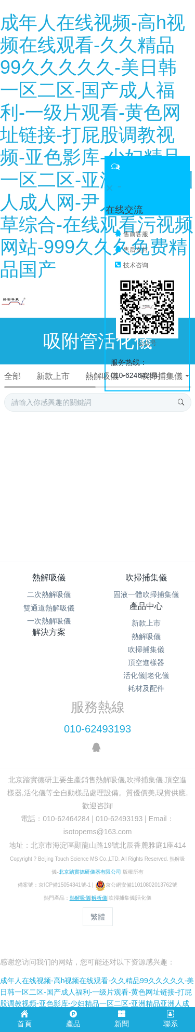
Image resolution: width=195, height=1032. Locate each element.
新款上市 (53, 376)
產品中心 (146, 606)
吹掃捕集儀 (161, 376)
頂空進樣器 (146, 662)
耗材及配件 (146, 688)
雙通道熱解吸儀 (48, 608)
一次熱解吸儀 (49, 621)
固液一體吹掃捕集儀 (146, 594)
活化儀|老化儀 (146, 675)
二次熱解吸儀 (49, 594)
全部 (12, 376)
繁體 (97, 917)
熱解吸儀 (102, 376)
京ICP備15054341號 (62, 885)
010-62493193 (97, 729)
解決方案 (49, 632)
